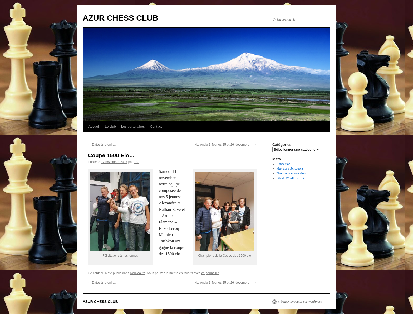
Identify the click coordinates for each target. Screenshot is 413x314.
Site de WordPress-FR (290, 178)
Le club (110, 127)
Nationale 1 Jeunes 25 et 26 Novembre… (226, 144)
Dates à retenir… (102, 144)
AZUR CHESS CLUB (120, 17)
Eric (136, 162)
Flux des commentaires (291, 173)
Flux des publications (290, 168)
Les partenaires (133, 127)
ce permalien (210, 273)
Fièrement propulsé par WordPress (300, 301)
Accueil (94, 127)
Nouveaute (137, 273)
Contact (156, 127)
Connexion (284, 164)
